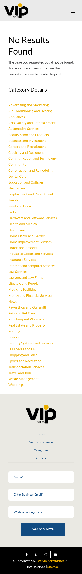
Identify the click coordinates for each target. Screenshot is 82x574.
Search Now (43, 529)
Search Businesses (41, 442)
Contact (41, 434)
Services (41, 458)
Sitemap (53, 567)
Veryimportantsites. (51, 561)
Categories (41, 450)
